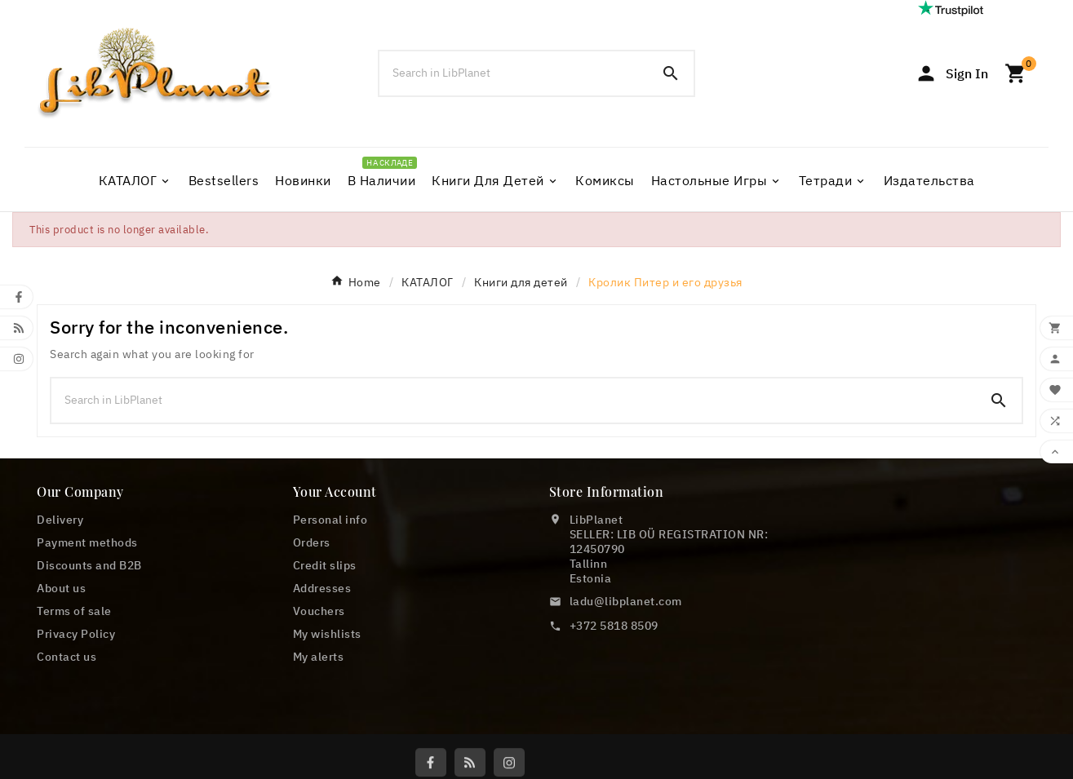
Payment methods (87, 542)
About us (61, 588)
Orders (311, 542)
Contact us (66, 656)
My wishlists (327, 633)
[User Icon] (951, 73)
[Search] (513, 72)
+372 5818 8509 (614, 625)
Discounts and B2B (89, 565)
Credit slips (325, 565)
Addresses (322, 588)
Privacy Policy (76, 633)
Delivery (60, 519)
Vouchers (319, 611)
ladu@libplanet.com (626, 601)
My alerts (318, 656)
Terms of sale (74, 611)
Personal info (330, 519)
